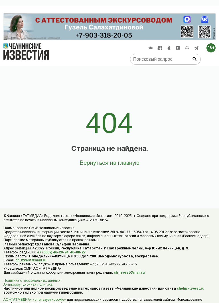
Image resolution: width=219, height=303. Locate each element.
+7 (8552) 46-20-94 (52, 252)
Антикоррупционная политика (27, 284)
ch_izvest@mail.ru (30, 260)
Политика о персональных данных (31, 280)
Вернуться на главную (109, 163)
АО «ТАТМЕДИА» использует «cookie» (34, 299)
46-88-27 (78, 252)
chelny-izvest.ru (190, 288)
